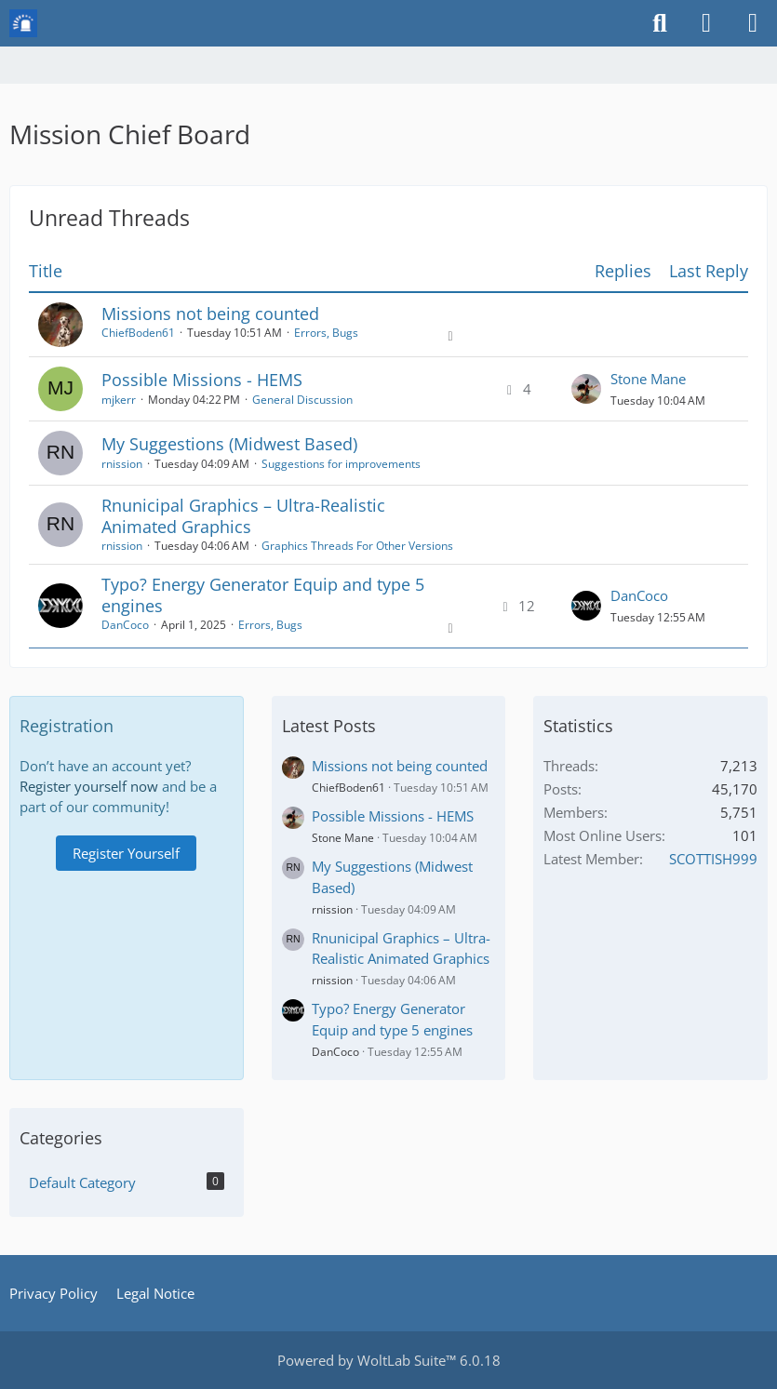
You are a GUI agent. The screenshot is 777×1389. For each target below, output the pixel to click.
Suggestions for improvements (341, 464)
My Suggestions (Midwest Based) (229, 444)
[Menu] (752, 23)
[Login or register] (706, 23)
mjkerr (118, 399)
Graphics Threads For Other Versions (357, 546)
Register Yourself (126, 853)
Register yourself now (89, 786)
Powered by (389, 1360)
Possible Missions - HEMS (201, 379)
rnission (121, 464)
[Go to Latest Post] (586, 389)
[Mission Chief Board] (23, 23)
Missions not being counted (210, 313)
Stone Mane (648, 378)
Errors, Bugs (326, 333)
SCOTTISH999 (713, 858)
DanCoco (125, 625)
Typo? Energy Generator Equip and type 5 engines (262, 595)
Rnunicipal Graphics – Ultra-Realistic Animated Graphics (243, 516)
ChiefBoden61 (138, 333)
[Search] (659, 23)
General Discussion (302, 399)
